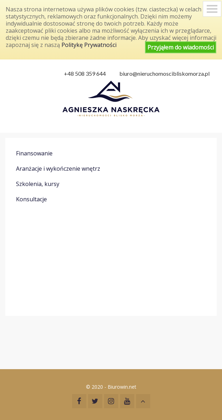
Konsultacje (31, 199)
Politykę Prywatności (89, 45)
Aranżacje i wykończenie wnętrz (58, 168)
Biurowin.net (122, 386)
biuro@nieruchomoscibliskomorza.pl (164, 73)
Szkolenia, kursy (37, 184)
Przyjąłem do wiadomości (180, 47)
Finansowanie (34, 153)
